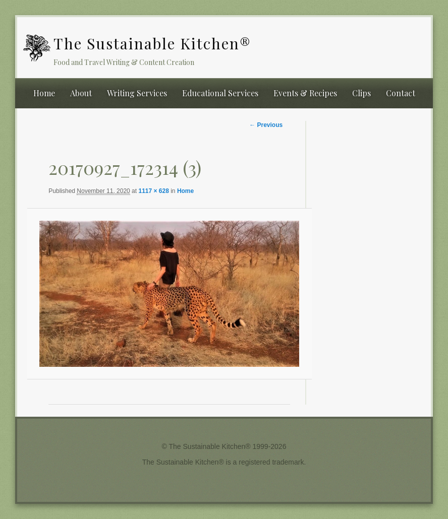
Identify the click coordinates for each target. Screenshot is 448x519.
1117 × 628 (153, 190)
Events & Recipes (305, 93)
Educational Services (220, 93)
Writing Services (137, 93)
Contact (400, 93)
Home (44, 93)
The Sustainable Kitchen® (152, 43)
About (81, 93)
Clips (361, 93)
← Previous (266, 124)
